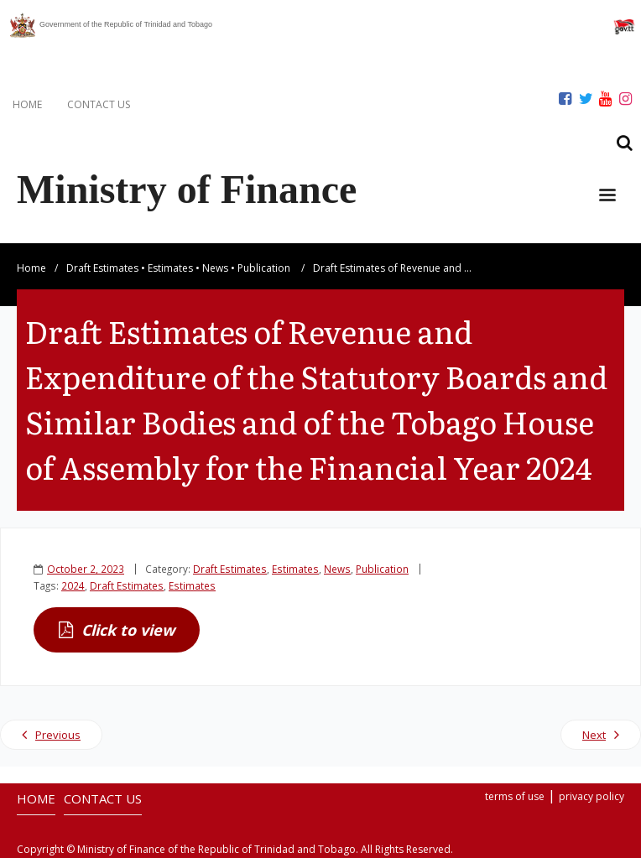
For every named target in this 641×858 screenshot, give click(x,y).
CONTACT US (98, 104)
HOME (27, 104)
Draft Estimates (102, 268)
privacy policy (591, 796)
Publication (263, 268)
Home (31, 268)
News (215, 268)
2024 (73, 585)
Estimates (170, 268)
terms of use (515, 796)
